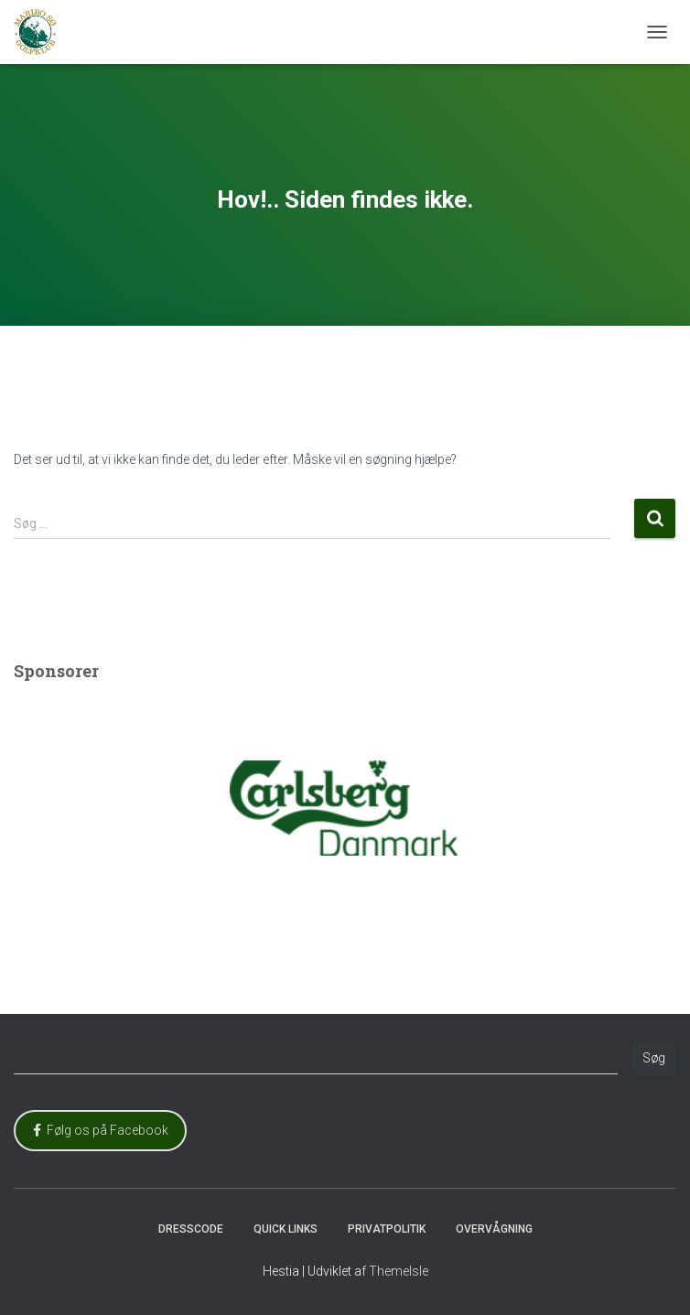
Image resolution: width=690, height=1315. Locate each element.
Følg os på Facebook (100, 1130)
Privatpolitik (387, 1229)
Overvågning (494, 1229)
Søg (653, 1058)
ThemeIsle (398, 1271)
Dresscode (190, 1229)
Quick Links (285, 1229)
